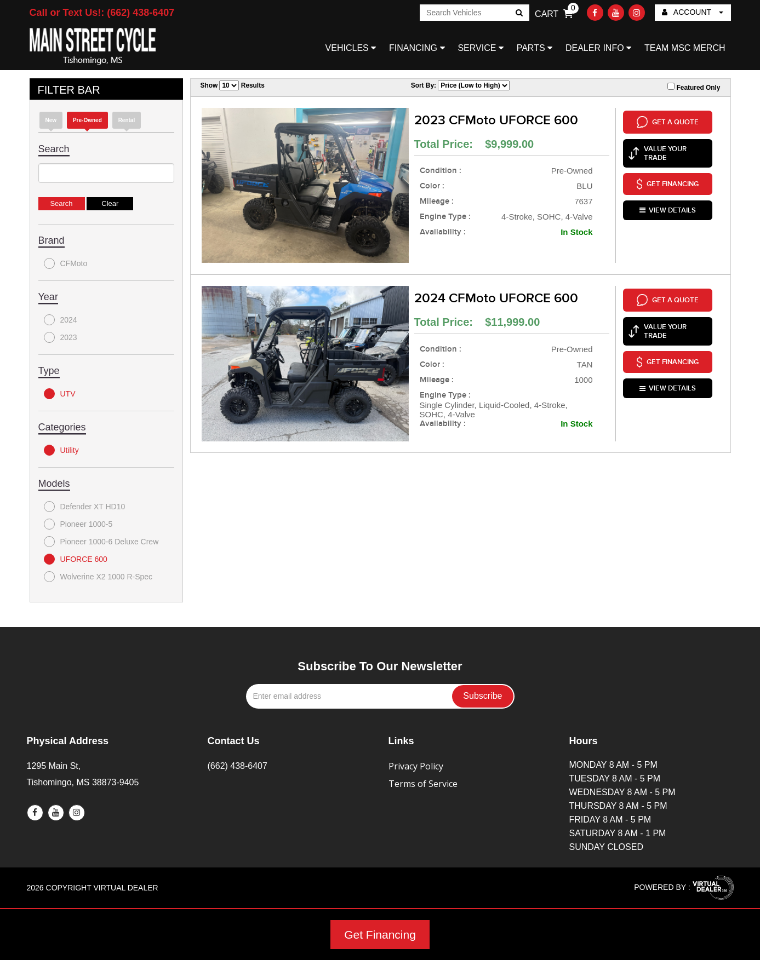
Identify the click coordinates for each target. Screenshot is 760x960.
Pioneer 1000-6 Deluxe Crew (101, 541)
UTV (60, 393)
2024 (60, 319)
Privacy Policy (415, 766)
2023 (60, 337)
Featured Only (693, 87)
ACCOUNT (692, 12)
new (51, 120)
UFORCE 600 (75, 559)
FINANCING (416, 48)
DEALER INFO (598, 48)
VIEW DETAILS (667, 210)
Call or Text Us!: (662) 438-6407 (102, 12)
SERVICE (480, 48)
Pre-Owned (87, 120)
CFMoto (66, 263)
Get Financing (380, 934)
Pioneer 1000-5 (78, 524)
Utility (61, 450)
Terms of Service (423, 784)
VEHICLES (350, 48)
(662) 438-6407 (237, 766)
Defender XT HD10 (84, 506)
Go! (518, 14)
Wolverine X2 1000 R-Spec (98, 576)
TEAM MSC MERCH (684, 48)
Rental (126, 120)
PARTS (534, 48)
